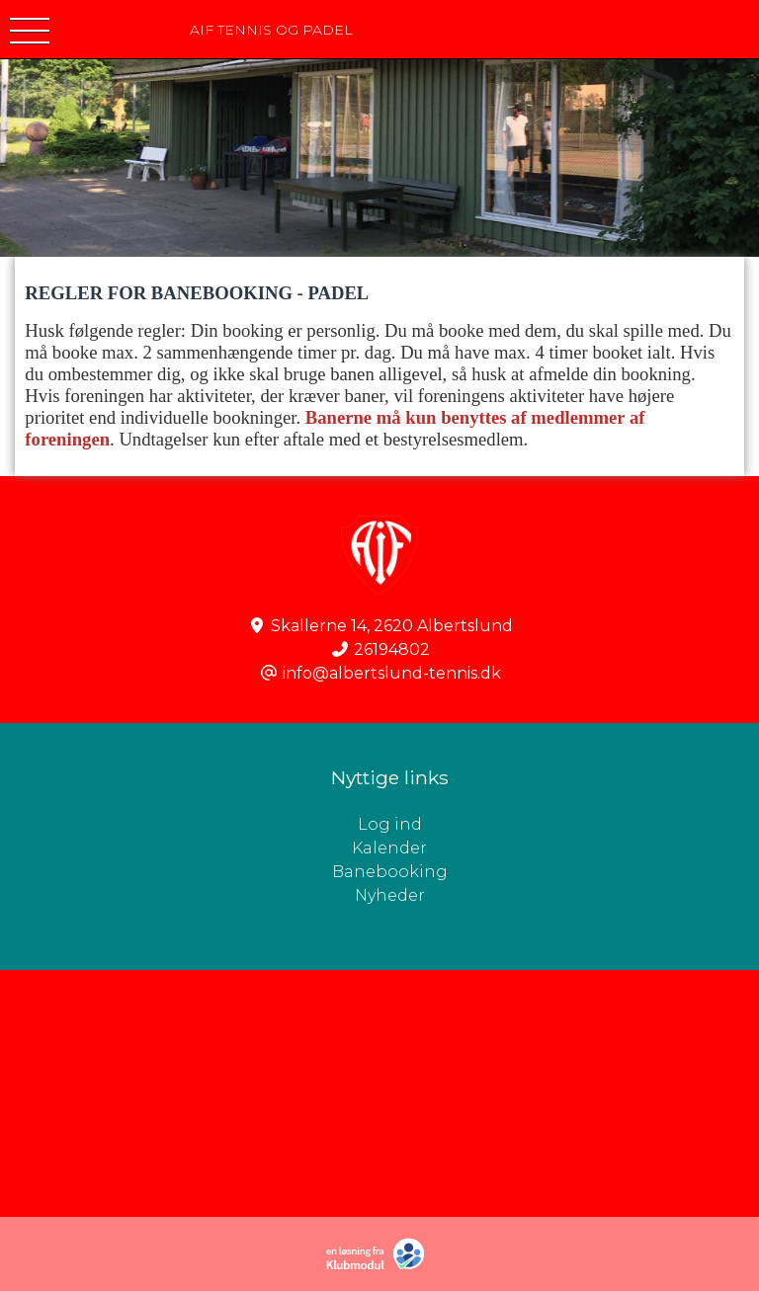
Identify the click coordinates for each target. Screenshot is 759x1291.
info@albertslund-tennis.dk (392, 673)
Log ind (559, 825)
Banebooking (390, 871)
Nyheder (390, 895)
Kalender (389, 848)
